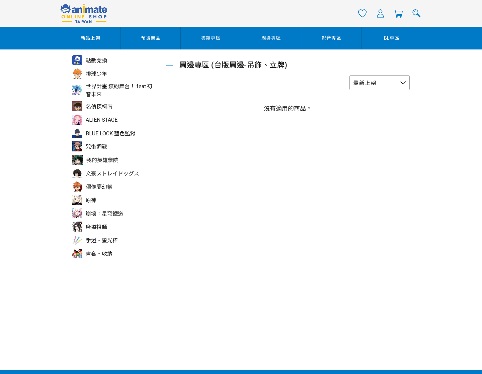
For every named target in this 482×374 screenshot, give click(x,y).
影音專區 (331, 38)
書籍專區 (211, 38)
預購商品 (151, 38)
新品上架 (90, 38)
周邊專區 (271, 38)
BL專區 (392, 38)
